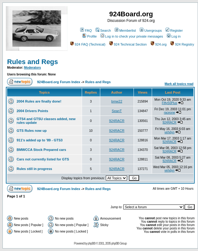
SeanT (117, 111)
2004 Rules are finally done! (39, 101)
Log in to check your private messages (132, 36)
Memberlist (125, 30)
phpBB (91, 243)
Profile (89, 36)
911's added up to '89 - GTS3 (40, 140)
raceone (169, 112)
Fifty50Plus (169, 103)
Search (103, 30)
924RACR (117, 121)
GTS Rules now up (32, 130)
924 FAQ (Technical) (87, 44)
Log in (174, 36)
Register (174, 30)
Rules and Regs (32, 62)
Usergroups (151, 30)
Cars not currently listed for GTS (43, 159)
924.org (159, 44)
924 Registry (182, 44)
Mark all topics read (179, 84)
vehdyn (169, 132)
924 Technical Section (128, 44)
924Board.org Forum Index (58, 82)
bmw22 (116, 101)
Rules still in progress (34, 169)
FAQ (86, 30)
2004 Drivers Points (32, 111)
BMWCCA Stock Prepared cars (41, 150)
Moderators (32, 67)
